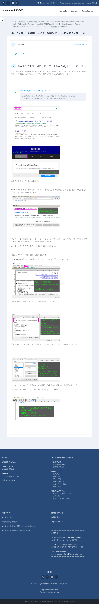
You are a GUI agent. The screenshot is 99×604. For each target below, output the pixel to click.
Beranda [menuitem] (63, 11)
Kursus (13, 22)
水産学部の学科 (59, 464)
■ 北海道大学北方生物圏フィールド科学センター (20, 526)
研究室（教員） (59, 467)
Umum (20, 44)
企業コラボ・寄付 (8, 480)
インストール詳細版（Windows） (55, 27)
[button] (47, 3)
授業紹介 (56, 476)
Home (4, 457)
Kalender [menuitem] (74, 11)
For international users (10, 476)
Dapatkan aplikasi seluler (49, 592)
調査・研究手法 (59, 482)
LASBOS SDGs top (9, 469)
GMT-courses (18, 27)
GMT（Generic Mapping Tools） (68, 24)
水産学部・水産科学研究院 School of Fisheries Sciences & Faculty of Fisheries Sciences (51, 22)
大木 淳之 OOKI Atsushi (45, 24)
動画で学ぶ (57, 487)
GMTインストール (33, 27)
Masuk (94, 3)
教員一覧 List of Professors (23, 24)
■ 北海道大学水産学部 (10, 522)
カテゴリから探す (60, 484)
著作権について (57, 522)
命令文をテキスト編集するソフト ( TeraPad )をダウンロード (50, 66)
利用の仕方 (55, 517)
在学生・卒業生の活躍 (61, 499)
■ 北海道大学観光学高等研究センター (16, 531)
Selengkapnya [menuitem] (87, 11)
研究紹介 (56, 474)
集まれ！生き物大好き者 (62, 494)
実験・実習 (57, 479)
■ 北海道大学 (7, 517)
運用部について (57, 513)
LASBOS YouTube (9, 462)
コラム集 (56, 496)
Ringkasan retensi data (49, 590)
